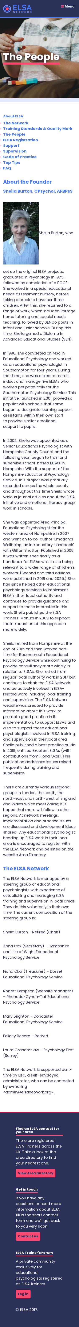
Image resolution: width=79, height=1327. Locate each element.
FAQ (7, 168)
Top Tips (11, 162)
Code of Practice (20, 156)
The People (14, 134)
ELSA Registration (20, 139)
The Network (15, 123)
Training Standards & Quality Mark (37, 128)
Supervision (15, 151)
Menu (68, 6)
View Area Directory (35, 1173)
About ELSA (13, 116)
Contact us (28, 1236)
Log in (23, 1293)
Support (11, 145)
